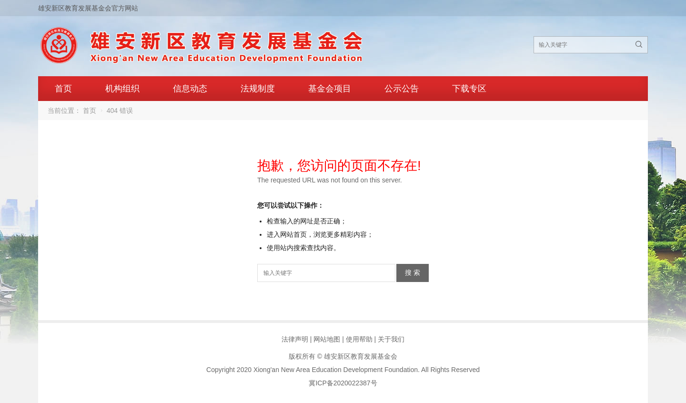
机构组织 (122, 88)
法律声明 (295, 339)
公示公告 (401, 88)
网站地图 (326, 339)
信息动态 (190, 88)
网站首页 (293, 234)
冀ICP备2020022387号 (343, 383)
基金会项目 (329, 88)
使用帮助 (359, 339)
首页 (63, 88)
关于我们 (391, 339)
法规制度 (258, 88)
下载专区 (469, 88)
